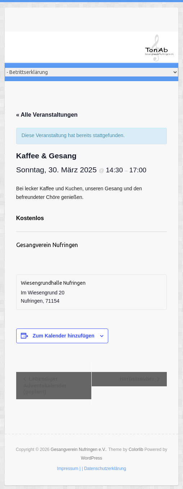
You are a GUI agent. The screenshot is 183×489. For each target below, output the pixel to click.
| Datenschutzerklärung (104, 468)
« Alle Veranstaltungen (47, 115)
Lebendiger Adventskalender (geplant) (45, 385)
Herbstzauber (138, 379)
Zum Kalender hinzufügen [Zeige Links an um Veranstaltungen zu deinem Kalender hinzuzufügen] (64, 336)
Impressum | (69, 468)
